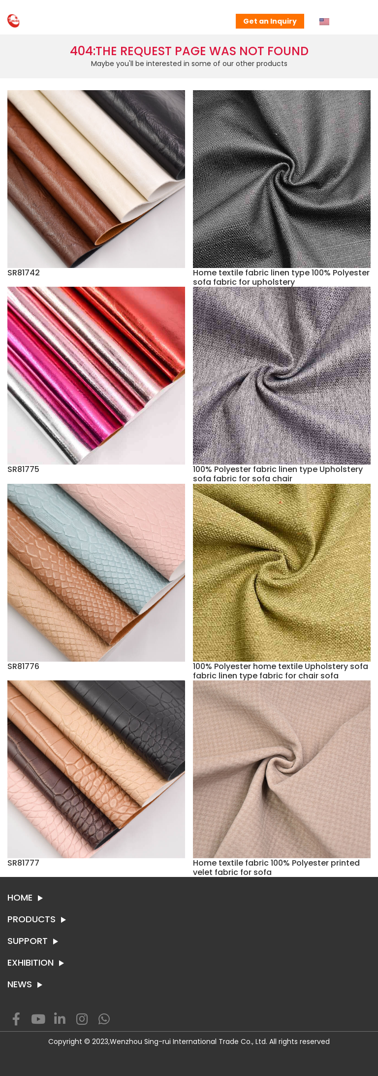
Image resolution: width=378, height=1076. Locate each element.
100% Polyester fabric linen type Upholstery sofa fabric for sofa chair (278, 474)
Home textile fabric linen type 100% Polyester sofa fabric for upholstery (281, 277)
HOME (19, 898)
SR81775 (23, 469)
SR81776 (23, 666)
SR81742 (23, 272)
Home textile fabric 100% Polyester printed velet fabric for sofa (276, 867)
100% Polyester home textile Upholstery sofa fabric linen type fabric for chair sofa (280, 671)
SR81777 (23, 863)
